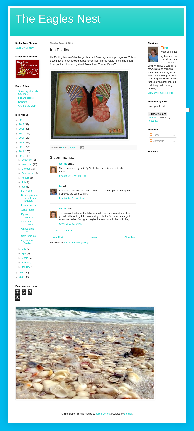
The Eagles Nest (58, 18)
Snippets (22, 102)
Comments (157, 141)
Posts (154, 135)
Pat (61, 186)
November (27, 164)
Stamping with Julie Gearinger (28, 92)
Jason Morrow (103, 414)
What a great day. (27, 230)
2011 (22, 151)
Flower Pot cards (29, 205)
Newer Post (57, 237)
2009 (22, 272)
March (25, 258)
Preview (152, 117)
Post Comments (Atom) (76, 242)
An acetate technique (27, 223)
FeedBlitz (153, 120)
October (26, 169)
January (26, 267)
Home (94, 237)
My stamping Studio (27, 242)
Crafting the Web (27, 105)
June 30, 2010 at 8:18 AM (72, 198)
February (27, 262)
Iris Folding (26, 190)
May (24, 249)
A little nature (27, 209)
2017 (22, 124)
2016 (22, 129)
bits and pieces (26, 98)
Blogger (128, 414)
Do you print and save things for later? (29, 198)
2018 (22, 120)
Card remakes (28, 236)
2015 (22, 133)
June (24, 186)
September (28, 173)
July (24, 182)
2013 (22, 142)
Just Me (63, 164)
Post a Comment (63, 230)
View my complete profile (160, 93)
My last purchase (27, 215)
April (24, 253)
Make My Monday (24, 48)
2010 (22, 156)
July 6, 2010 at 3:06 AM (70, 224)
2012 (22, 147)
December (27, 159)
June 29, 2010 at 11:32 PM (72, 176)
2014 (22, 138)
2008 (22, 277)
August (26, 178)
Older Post (129, 237)
